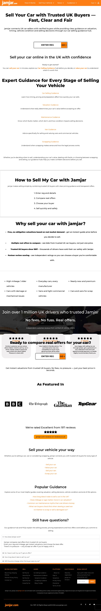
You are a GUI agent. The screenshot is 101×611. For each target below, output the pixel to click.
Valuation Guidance (50, 105)
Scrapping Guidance (50, 142)
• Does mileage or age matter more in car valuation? (51, 500)
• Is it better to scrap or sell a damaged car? (50, 510)
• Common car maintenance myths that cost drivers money (50, 503)
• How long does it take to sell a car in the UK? (50, 497)
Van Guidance (50, 129)
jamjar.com (21, 590)
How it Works (30, 3)
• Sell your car (50, 465)
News (60, 3)
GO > (64, 45)
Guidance (72, 3)
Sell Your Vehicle (46, 3)
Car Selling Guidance (50, 93)
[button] (3, 404)
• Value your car (50, 468)
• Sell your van (50, 471)
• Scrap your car (50, 474)
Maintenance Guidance (50, 117)
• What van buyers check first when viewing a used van (50, 506)
